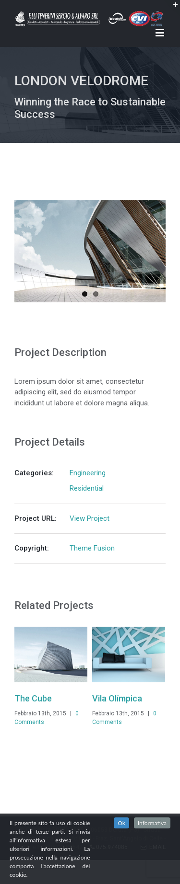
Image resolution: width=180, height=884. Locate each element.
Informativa (152, 823)
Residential (87, 488)
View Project (89, 518)
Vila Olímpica (117, 698)
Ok (121, 823)
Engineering (88, 473)
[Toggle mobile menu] (161, 32)
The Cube (33, 698)
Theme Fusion (92, 548)
